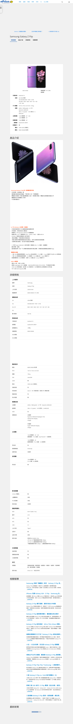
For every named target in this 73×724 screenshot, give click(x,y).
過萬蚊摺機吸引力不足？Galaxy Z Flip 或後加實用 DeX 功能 (43, 634)
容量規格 (14, 331)
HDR (13, 411)
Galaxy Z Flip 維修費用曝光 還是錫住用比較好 (42, 614)
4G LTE (14, 307)
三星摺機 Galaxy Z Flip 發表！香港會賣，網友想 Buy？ (42, 696)
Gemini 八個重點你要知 (20, 31)
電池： (16, 127)
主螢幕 (14, 405)
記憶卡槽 (14, 535)
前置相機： (15, 120)
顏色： (16, 130)
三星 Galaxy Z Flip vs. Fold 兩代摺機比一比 (41, 675)
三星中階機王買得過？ (36, 31)
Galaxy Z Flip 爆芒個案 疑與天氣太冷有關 (41, 604)
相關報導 (35, 40)
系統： (16, 98)
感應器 (14, 565)
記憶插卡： (15, 125)
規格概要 (13, 40)
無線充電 (14, 394)
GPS (13, 518)
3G (13, 303)
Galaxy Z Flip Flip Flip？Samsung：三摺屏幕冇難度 (43, 665)
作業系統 (14, 321)
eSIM (13, 380)
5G (13, 310)
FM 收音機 (14, 500)
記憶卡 (14, 531)
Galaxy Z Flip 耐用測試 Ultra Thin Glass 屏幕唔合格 (43, 624)
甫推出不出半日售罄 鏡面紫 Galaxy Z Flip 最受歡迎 (43, 655)
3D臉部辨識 (15, 558)
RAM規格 (14, 334)
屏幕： (16, 108)
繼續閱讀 (30, 589)
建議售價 (14, 293)
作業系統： (15, 95)
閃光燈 (14, 445)
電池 (13, 384)
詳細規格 (28, 40)
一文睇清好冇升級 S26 (53, 31)
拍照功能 (14, 452)
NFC (13, 521)
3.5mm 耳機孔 (15, 494)
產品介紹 (20, 40)
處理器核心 (15, 328)
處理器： (16, 122)
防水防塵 (14, 397)
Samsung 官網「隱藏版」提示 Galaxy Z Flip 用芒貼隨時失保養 (44, 583)
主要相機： (15, 116)
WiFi (13, 511)
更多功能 (14, 538)
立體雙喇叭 (15, 497)
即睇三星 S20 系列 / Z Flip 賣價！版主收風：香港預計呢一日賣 (43, 685)
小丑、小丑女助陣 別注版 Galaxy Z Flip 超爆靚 (42, 645)
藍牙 (13, 515)
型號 (13, 286)
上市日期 (14, 289)
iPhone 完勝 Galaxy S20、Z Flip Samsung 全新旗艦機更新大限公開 (43, 594)
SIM (13, 377)
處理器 (14, 324)
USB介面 (14, 528)
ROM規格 (14, 338)
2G (13, 300)
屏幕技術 (14, 415)
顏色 (13, 367)
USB (13, 525)
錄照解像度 (15, 448)
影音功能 (14, 504)
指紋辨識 (14, 551)
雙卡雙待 (14, 313)
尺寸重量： (15, 105)
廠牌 (13, 283)
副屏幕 (14, 408)
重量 (13, 374)
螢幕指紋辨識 (15, 554)
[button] (62, 2)
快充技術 (14, 390)
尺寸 (13, 370)
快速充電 (14, 387)
